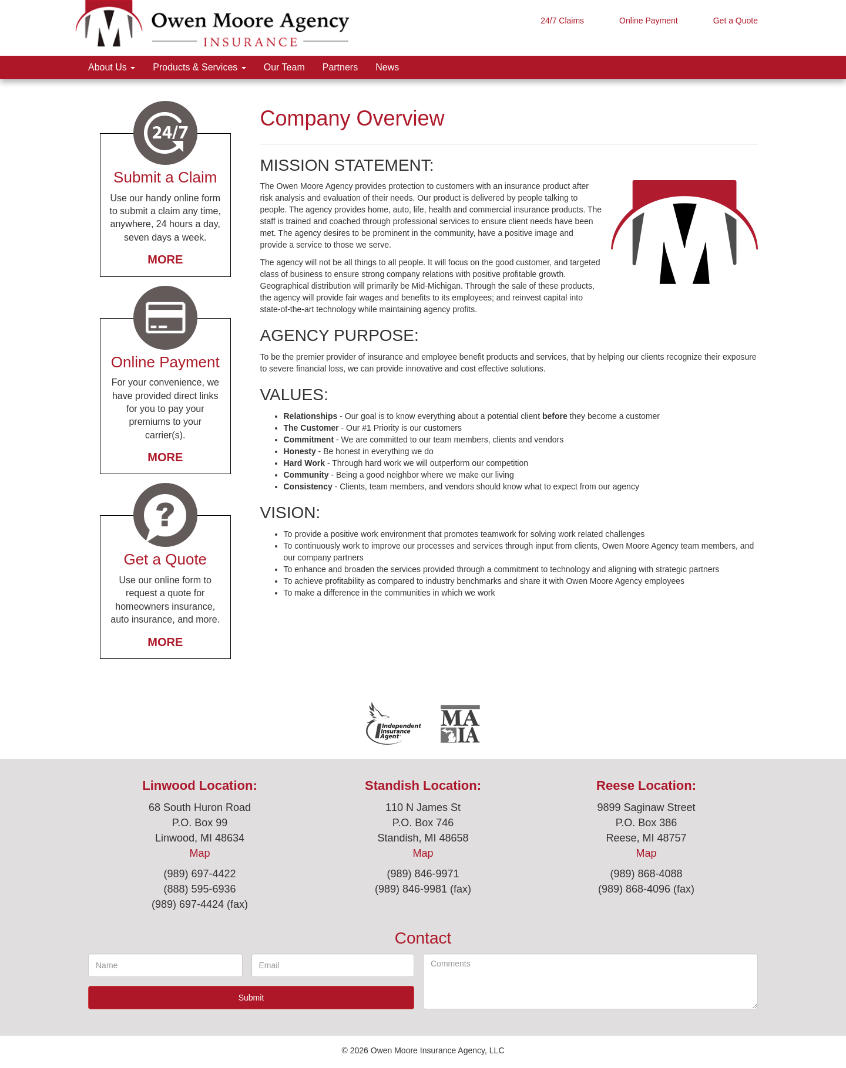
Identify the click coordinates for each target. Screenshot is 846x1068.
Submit (251, 997)
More (165, 259)
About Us (111, 67)
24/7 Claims (562, 20)
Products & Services (199, 67)
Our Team (284, 67)
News (387, 67)
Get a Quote (735, 20)
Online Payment (648, 20)
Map (199, 853)
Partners (340, 67)
